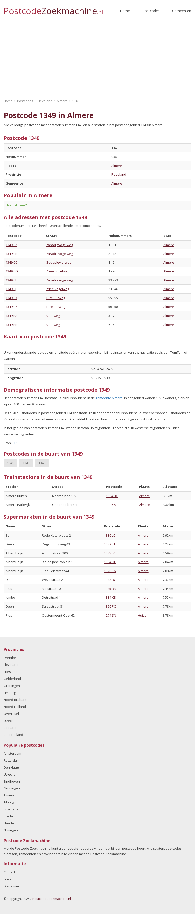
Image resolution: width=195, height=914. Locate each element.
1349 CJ (11, 289)
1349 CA (12, 245)
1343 (26, 463)
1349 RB (12, 324)
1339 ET (110, 544)
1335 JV (109, 553)
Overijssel (11, 713)
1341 (10, 463)
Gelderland (12, 678)
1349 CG (12, 271)
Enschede (11, 809)
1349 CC (12, 262)
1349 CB (12, 253)
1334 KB (110, 597)
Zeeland (10, 727)
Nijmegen (11, 830)
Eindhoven (12, 781)
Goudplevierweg (58, 262)
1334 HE (110, 562)
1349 (42, 463)
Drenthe (10, 657)
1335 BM (110, 588)
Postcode (53, 9)
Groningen (12, 685)
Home (125, 10)
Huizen (143, 615)
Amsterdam (12, 753)
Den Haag (11, 767)
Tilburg (9, 802)
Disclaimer (12, 886)
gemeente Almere (109, 398)
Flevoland (119, 174)
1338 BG (110, 579)
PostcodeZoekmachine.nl (51, 898)
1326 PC (110, 606)
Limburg (10, 692)
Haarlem (10, 823)
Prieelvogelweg (57, 271)
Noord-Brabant (15, 699)
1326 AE (112, 504)
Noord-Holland (15, 706)
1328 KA (110, 571)
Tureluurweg (55, 298)
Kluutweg (53, 315)
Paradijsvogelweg (59, 245)
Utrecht (9, 720)
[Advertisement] (98, 59)
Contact (9, 872)
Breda (8, 816)
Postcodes (151, 10)
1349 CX (12, 298)
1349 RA (12, 315)
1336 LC (110, 535)
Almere (117, 165)
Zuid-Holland (13, 734)
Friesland (11, 671)
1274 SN (110, 615)
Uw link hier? (16, 205)
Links (8, 879)
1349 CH (12, 280)
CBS (15, 443)
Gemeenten (181, 10)
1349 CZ (12, 306)
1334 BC (112, 496)
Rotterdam (12, 760)
